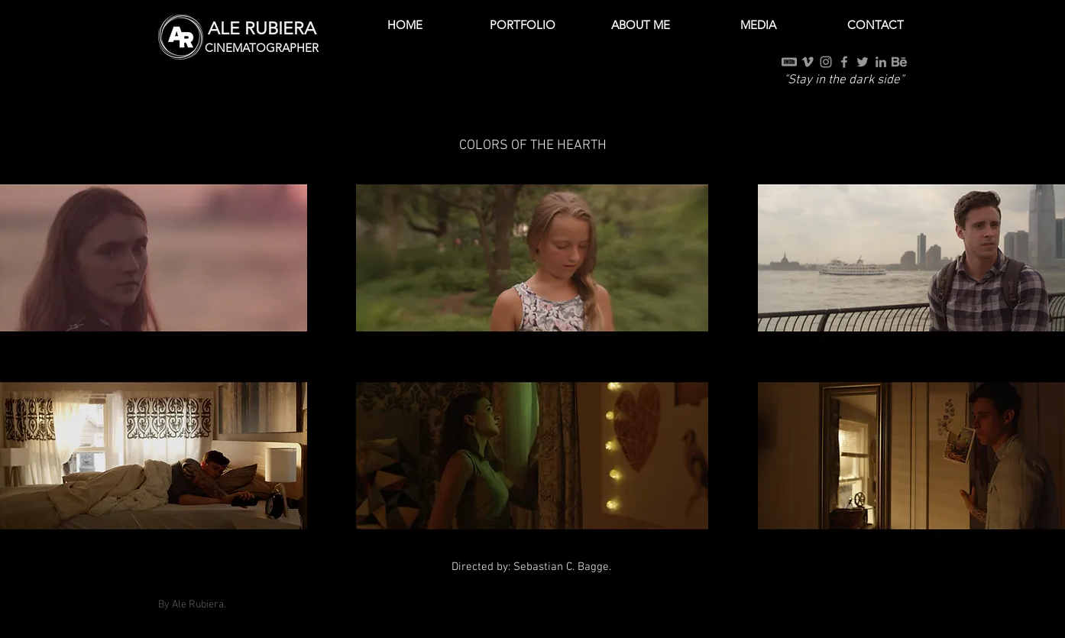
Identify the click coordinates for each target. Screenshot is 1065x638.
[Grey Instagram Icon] (826, 62)
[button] (522, 24)
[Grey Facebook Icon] (844, 62)
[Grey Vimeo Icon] (807, 62)
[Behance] (899, 62)
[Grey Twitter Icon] (862, 62)
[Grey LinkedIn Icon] (881, 62)
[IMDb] (789, 62)
